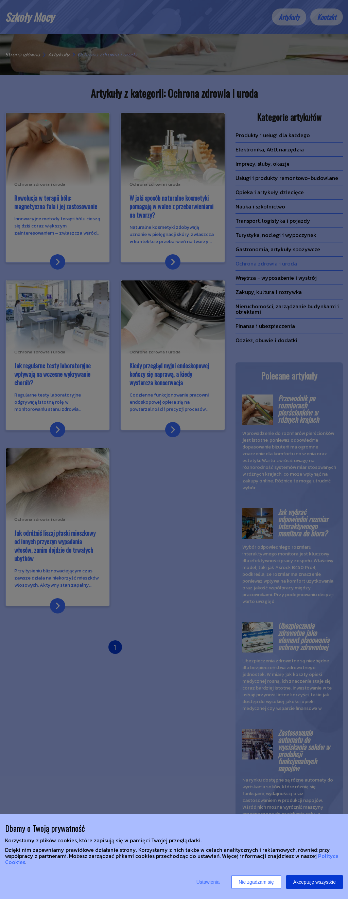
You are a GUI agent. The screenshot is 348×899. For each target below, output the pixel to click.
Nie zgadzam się (256, 882)
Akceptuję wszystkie (314, 882)
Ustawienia (208, 882)
